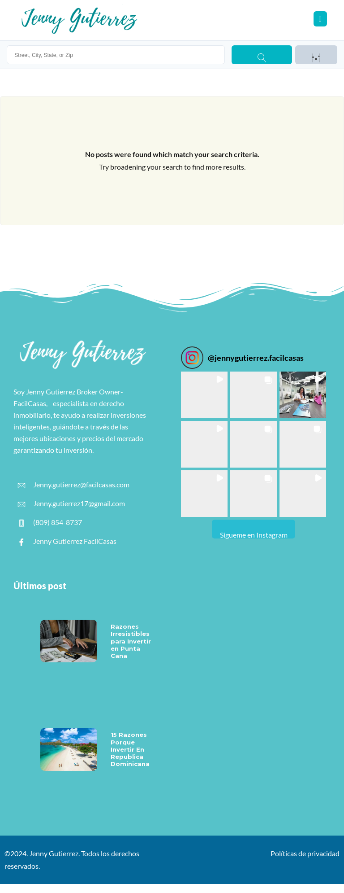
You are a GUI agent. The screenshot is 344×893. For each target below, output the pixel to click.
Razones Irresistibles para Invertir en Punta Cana (131, 641)
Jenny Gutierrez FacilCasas (67, 541)
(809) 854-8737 (50, 522)
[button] (204, 395)
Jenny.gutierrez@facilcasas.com (73, 484)
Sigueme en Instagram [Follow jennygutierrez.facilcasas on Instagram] (254, 534)
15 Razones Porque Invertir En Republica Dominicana (130, 749)
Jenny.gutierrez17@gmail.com (71, 503)
